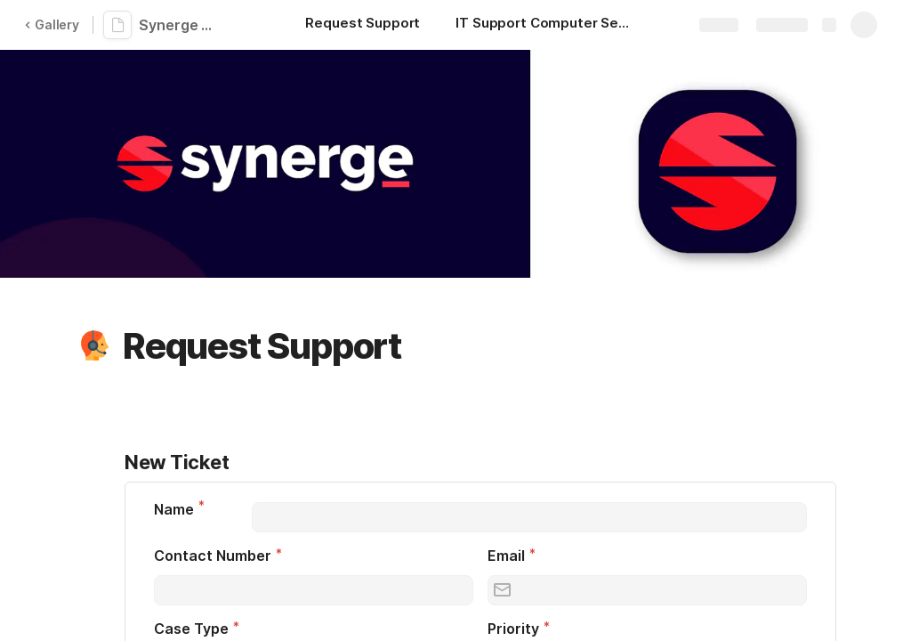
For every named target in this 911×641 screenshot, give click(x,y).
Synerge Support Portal (180, 25)
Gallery (51, 24)
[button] (95, 346)
